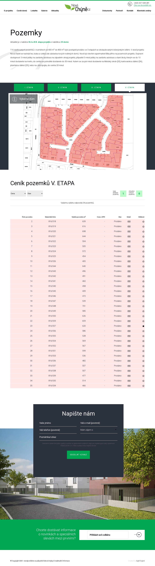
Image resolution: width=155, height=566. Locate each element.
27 (31, 346)
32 (31, 371)
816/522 (52, 241)
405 (84, 261)
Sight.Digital (140, 561)
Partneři (119, 11)
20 (31, 311)
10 (31, 261)
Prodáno (117, 221)
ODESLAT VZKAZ (78, 455)
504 (84, 241)
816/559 (52, 321)
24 (31, 331)
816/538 (52, 371)
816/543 (52, 271)
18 (31, 301)
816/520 (52, 231)
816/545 (52, 291)
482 (84, 361)
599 (84, 351)
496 (84, 271)
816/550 (52, 316)
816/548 (52, 306)
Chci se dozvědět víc (142, 5)
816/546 (52, 296)
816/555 (52, 336)
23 (31, 326)
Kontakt (130, 11)
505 (84, 246)
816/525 (52, 256)
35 (31, 385)
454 (84, 256)
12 (31, 271)
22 (31, 321)
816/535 (52, 381)
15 (31, 286)
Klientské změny (144, 11)
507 (84, 366)
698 (84, 231)
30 (31, 361)
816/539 (52, 376)
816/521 (52, 236)
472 (84, 296)
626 (84, 316)
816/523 (52, 246)
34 (31, 381)
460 (84, 281)
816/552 (52, 346)
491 (84, 276)
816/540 (52, 286)
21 (31, 316)
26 (31, 341)
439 (84, 291)
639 (84, 221)
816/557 (52, 326)
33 (31, 376)
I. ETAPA (29, 87)
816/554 (52, 341)
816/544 (52, 266)
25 (31, 336)
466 (84, 385)
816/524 (52, 251)
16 (31, 291)
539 (84, 301)
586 (84, 331)
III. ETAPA (96, 87)
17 (31, 296)
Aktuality (55, 11)
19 (31, 306)
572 (84, 251)
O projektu (8, 11)
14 (31, 281)
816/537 (52, 366)
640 (84, 266)
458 (84, 286)
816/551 (52, 351)
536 (84, 356)
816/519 (52, 226)
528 (84, 336)
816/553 (52, 356)
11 (31, 266)
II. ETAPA (62, 87)
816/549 (52, 311)
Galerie (44, 11)
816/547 (52, 301)
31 (31, 366)
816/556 (52, 331)
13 (31, 276)
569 (84, 341)
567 (84, 346)
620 (84, 326)
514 (84, 381)
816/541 (52, 281)
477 (84, 376)
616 (84, 226)
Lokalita (34, 11)
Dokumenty (107, 11)
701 (84, 306)
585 (84, 311)
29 (31, 356)
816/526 (52, 261)
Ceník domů (22, 11)
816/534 (52, 385)
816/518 (52, 221)
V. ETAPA (129, 87)
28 (31, 351)
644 (84, 236)
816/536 (52, 361)
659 (84, 321)
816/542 (52, 276)
